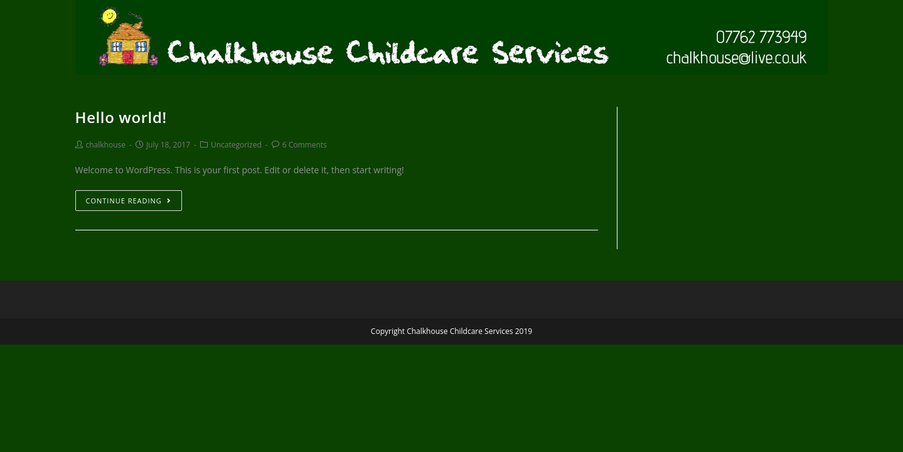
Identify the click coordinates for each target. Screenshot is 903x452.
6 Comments (304, 144)
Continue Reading (128, 200)
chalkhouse (106, 144)
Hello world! (121, 117)
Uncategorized (236, 144)
